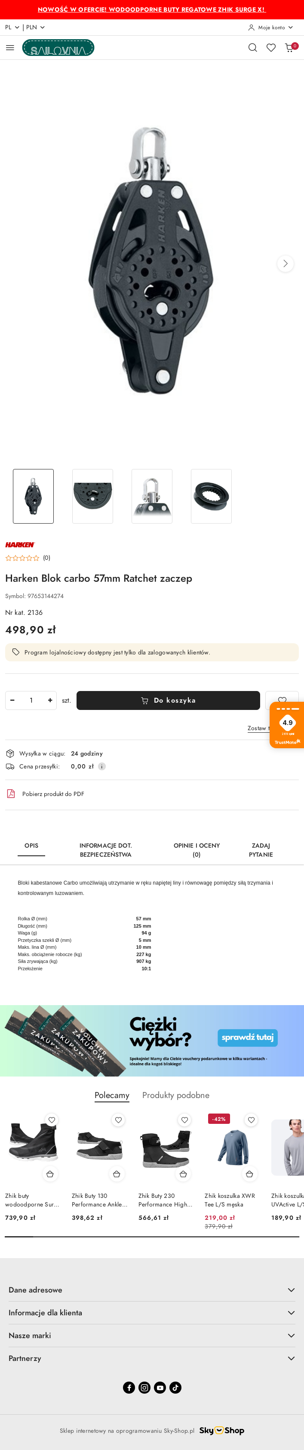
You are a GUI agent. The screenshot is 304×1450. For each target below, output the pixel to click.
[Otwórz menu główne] (10, 47)
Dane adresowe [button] (152, 1289)
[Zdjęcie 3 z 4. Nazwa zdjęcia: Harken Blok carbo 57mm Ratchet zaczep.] (152, 496)
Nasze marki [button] (152, 1335)
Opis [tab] (31, 846)
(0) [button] (46, 558)
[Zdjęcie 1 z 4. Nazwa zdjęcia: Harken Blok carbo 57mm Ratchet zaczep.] (33, 496)
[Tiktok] (175, 1388)
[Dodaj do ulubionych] (282, 700)
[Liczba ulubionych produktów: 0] (271, 47)
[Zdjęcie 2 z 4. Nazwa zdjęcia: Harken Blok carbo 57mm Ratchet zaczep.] (92, 496)
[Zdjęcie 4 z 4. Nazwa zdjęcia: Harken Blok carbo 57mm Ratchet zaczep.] (212, 496)
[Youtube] (160, 1388)
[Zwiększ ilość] (49, 700)
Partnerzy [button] (152, 1358)
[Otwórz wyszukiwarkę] (253, 47)
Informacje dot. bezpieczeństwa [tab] (106, 850)
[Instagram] (144, 1388)
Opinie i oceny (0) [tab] (197, 850)
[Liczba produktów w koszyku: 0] (289, 47)
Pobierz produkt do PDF (44, 794)
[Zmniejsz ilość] (12, 700)
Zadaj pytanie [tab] (261, 850)
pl (12, 27)
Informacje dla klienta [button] (152, 1312)
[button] (285, 264)
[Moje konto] (271, 27)
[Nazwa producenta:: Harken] (20, 544)
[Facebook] (129, 1388)
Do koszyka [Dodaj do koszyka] (168, 700)
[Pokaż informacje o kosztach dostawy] (102, 766)
